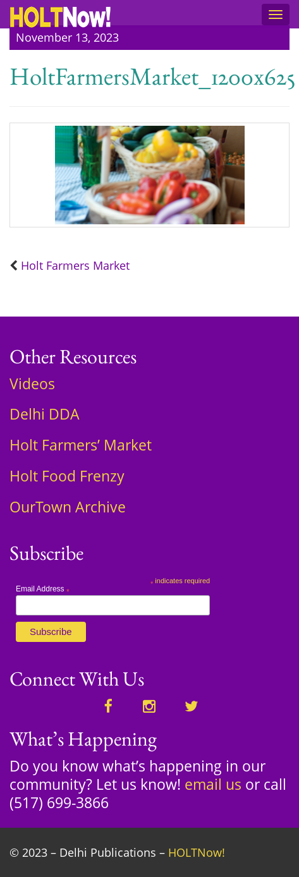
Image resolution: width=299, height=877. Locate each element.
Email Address (43, 588)
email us (213, 784)
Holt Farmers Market (75, 265)
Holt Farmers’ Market (80, 445)
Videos (32, 383)
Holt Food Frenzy (67, 476)
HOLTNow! (196, 852)
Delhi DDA (44, 414)
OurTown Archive (67, 507)
